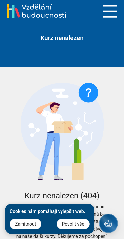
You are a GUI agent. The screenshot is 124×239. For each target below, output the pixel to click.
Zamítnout (25, 224)
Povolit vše (73, 224)
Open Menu (110, 11)
